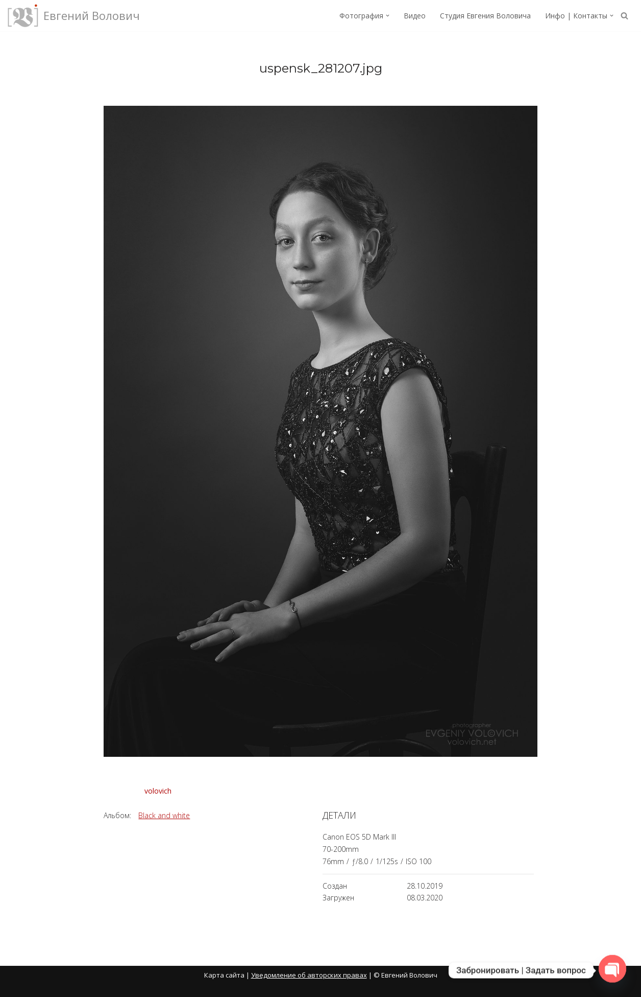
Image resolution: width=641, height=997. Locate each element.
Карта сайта (224, 975)
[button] (387, 15)
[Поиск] (624, 15)
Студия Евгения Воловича (485, 15)
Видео (415, 15)
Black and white (164, 815)
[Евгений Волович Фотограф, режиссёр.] (74, 15)
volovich (157, 791)
